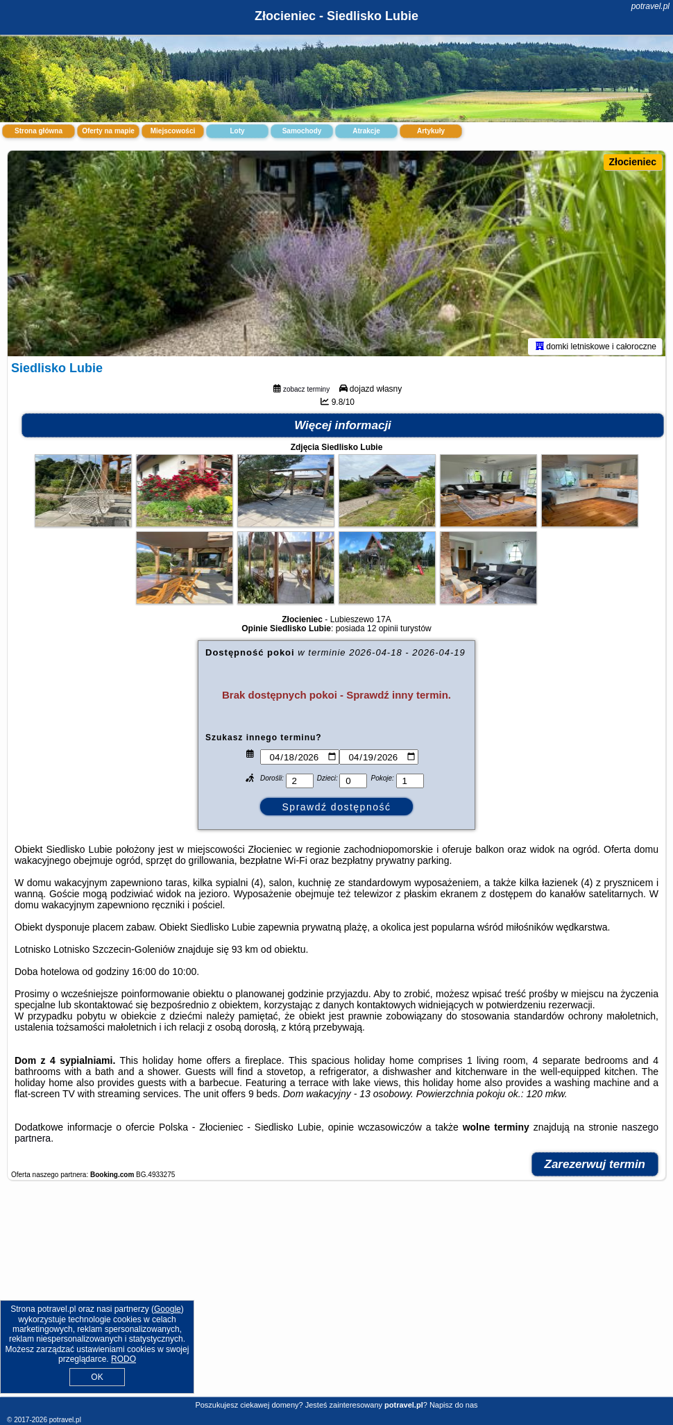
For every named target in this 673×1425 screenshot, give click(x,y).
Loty (237, 131)
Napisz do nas (453, 1405)
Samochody (302, 131)
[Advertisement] (336, 1297)
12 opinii (382, 631)
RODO (123, 1359)
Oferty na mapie (108, 131)
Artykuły (431, 131)
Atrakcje (366, 131)
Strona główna (38, 131)
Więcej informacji (342, 428)
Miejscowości (173, 131)
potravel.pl (650, 6)
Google (167, 1309)
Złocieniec (632, 161)
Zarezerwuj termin (595, 1167)
